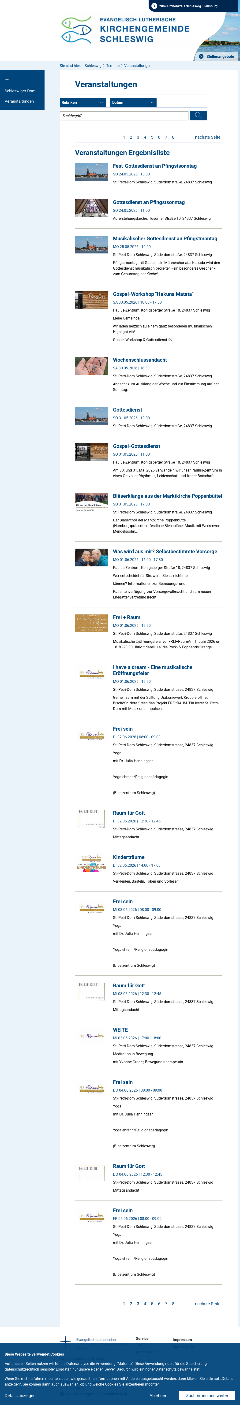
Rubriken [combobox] (82, 102)
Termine (113, 65)
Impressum (182, 1340)
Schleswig (93, 65)
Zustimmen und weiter (207, 1395)
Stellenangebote (220, 56)
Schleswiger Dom (20, 91)
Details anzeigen (20, 1395)
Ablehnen (158, 1395)
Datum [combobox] (133, 102)
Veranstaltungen (19, 101)
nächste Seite (208, 137)
